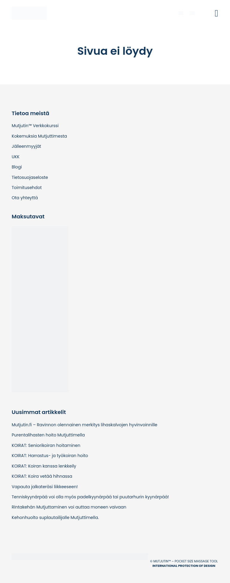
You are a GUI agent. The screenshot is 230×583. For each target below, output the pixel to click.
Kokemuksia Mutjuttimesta (39, 136)
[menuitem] (181, 13)
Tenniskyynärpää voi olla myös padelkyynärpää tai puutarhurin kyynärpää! (90, 497)
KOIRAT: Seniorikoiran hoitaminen (46, 445)
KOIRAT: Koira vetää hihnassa (42, 476)
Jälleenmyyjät (26, 146)
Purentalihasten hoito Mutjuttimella (48, 435)
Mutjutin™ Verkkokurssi (35, 126)
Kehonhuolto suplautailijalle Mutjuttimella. (55, 517)
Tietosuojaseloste (30, 177)
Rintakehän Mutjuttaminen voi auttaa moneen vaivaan (69, 507)
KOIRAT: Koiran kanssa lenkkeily (44, 466)
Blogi (17, 167)
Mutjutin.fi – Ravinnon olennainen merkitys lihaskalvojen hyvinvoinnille (84, 425)
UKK (15, 157)
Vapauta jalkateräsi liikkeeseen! (45, 487)
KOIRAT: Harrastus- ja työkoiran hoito (50, 456)
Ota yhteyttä (25, 198)
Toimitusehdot (27, 188)
